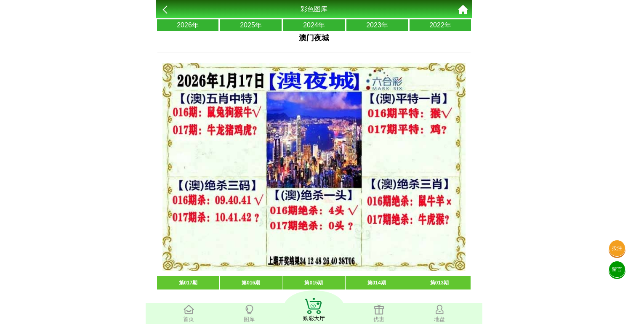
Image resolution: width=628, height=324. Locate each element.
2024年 (314, 25)
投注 (617, 248)
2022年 (440, 25)
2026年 (188, 25)
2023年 (377, 25)
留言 (617, 269)
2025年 (251, 25)
